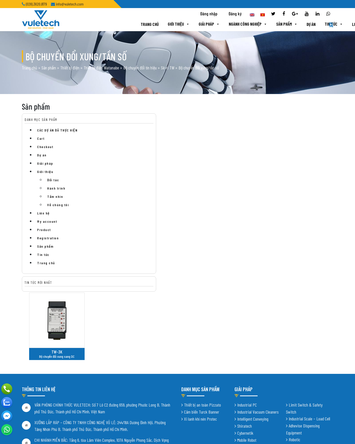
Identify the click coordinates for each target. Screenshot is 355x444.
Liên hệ (325, 24)
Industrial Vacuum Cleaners (258, 332)
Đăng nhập (208, 14)
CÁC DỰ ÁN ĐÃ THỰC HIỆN (57, 131)
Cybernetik (245, 353)
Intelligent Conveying (252, 339)
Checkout (45, 148)
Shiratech (244, 346)
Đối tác (53, 181)
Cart (40, 139)
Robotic (294, 360)
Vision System (299, 374)
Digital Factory (300, 367)
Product (44, 231)
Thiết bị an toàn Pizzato (202, 325)
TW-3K (133, 163)
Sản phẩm (253, 24)
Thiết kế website (84, 431)
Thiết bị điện (69, 68)
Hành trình (56, 189)
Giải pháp (175, 24)
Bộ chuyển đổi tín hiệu (140, 68)
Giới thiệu (144, 24)
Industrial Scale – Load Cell (309, 339)
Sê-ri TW (167, 68)
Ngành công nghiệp (214, 24)
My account (47, 222)
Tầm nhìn (55, 197)
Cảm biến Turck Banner (201, 332)
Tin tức (300, 24)
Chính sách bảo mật (36, 410)
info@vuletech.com (49, 400)
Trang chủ (115, 24)
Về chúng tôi (58, 206)
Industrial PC (247, 325)
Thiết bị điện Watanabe (101, 68)
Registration (48, 239)
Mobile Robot (246, 360)
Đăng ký (235, 14)
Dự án (277, 24)
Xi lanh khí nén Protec (200, 339)
